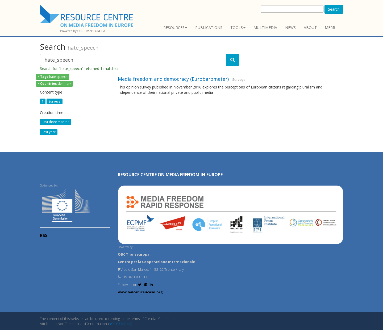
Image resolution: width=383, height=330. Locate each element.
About (310, 27)
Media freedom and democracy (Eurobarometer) (173, 79)
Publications (208, 27)
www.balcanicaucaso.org (140, 292)
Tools (237, 27)
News (290, 27)
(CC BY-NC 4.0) (121, 323)
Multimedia (265, 27)
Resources (175, 27)
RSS (43, 235)
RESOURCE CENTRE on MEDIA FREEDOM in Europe (170, 174)
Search (334, 9)
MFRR (330, 27)
